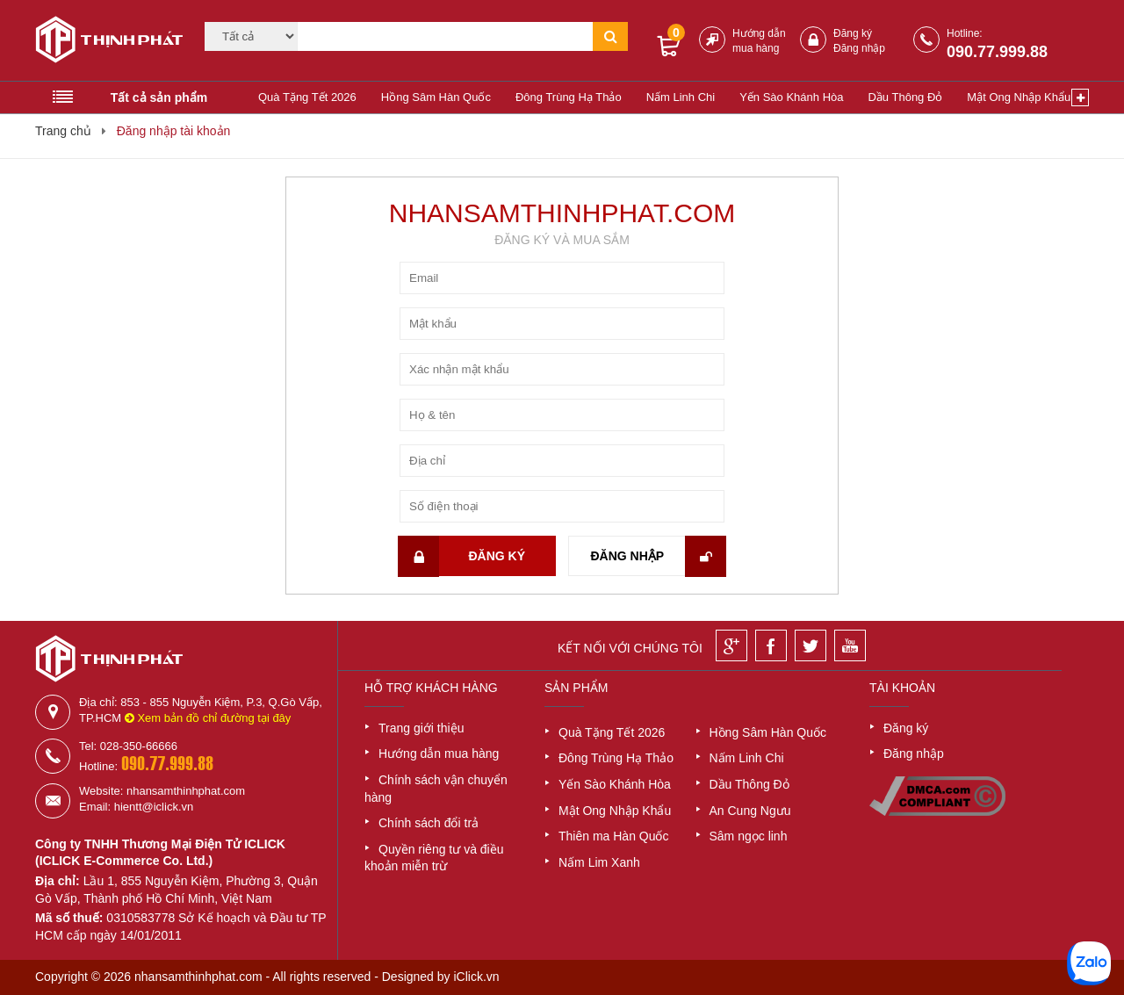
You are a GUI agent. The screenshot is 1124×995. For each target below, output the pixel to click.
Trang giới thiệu (421, 728)
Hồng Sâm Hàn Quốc (436, 97)
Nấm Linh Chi (681, 97)
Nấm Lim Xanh (599, 862)
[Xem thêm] (1080, 97)
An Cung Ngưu (750, 811)
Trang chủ (63, 131)
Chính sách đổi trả (428, 823)
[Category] (251, 36)
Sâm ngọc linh (749, 836)
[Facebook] (771, 645)
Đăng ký (852, 33)
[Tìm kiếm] (445, 36)
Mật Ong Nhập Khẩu (1018, 97)
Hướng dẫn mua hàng (438, 753)
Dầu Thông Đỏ (905, 97)
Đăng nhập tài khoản (174, 131)
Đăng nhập (859, 48)
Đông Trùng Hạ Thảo (568, 97)
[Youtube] (850, 645)
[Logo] (103, 42)
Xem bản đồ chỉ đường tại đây (208, 718)
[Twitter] (810, 645)
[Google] (731, 645)
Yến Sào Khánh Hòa (791, 97)
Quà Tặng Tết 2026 (307, 97)
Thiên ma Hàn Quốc (613, 836)
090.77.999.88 (997, 52)
